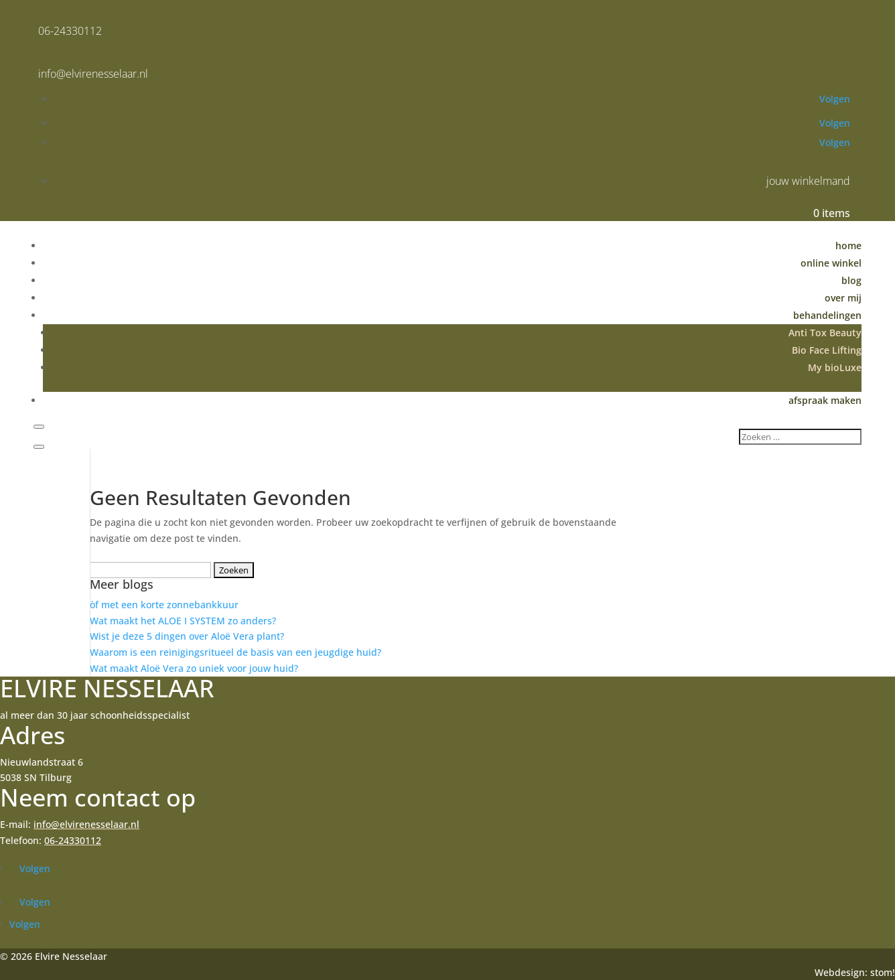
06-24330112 (70, 30)
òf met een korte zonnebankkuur (164, 604)
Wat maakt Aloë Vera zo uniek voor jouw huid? (194, 668)
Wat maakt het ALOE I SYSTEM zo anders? (183, 620)
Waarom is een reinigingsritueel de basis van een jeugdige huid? (235, 652)
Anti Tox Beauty (825, 332)
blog (851, 280)
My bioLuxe (835, 367)
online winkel (831, 263)
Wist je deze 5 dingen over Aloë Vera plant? (187, 636)
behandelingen (827, 315)
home (848, 245)
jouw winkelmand (808, 180)
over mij (843, 297)
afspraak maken (825, 400)
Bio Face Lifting (827, 350)
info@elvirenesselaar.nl (93, 73)
